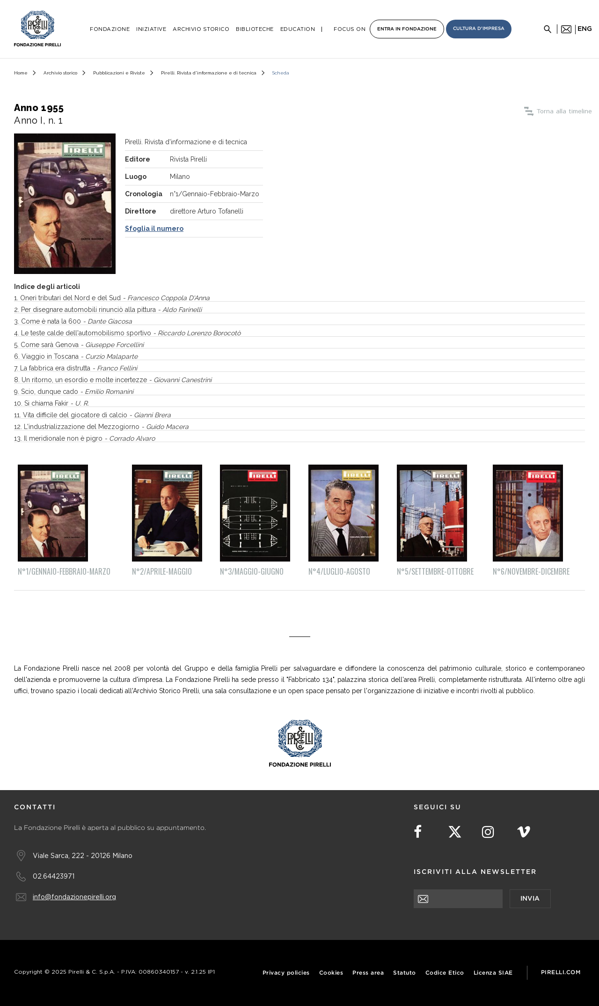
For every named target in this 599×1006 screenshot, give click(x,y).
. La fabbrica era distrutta (77, 368)
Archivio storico (60, 72)
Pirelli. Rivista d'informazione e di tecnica (208, 72)
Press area (368, 973)
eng (584, 29)
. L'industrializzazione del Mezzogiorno (105, 426)
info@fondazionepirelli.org (74, 896)
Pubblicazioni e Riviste (119, 72)
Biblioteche (255, 29)
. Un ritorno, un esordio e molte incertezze (115, 380)
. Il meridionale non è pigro (88, 438)
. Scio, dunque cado (75, 391)
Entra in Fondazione (407, 29)
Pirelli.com (561, 972)
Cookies (331, 973)
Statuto (404, 973)
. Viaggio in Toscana (78, 356)
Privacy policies (286, 973)
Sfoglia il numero (154, 228)
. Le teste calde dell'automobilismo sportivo (129, 333)
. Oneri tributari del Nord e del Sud (113, 298)
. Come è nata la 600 (75, 321)
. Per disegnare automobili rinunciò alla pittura (110, 309)
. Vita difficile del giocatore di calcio (95, 415)
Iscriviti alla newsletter (475, 872)
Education (297, 29)
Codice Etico (444, 973)
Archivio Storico (201, 29)
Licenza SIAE (493, 973)
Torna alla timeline (564, 111)
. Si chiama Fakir (55, 403)
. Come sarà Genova (80, 344)
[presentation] (485, 926)
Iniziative (151, 29)
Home (21, 72)
